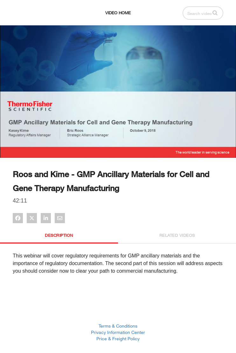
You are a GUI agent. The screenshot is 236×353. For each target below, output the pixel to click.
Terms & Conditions (118, 326)
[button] (215, 12)
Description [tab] (59, 235)
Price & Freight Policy (118, 338)
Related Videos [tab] (177, 235)
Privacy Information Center (118, 332)
